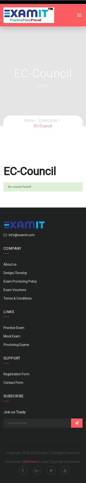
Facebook (23, 470)
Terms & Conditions (17, 298)
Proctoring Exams (16, 345)
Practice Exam (13, 328)
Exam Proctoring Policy (20, 281)
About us (10, 264)
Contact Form (13, 383)
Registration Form (16, 374)
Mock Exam (11, 336)
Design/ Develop (15, 273)
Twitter (51, 470)
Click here (30, 461)
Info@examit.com (22, 235)
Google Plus (37, 470)
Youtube (65, 470)
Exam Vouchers (14, 290)
